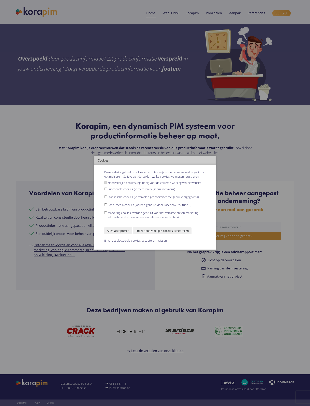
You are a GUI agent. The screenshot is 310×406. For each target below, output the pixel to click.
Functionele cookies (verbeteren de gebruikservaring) (141, 189)
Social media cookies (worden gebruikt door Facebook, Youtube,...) (149, 205)
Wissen (162, 240)
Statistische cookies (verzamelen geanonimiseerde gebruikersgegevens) (153, 197)
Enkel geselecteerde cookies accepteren (130, 240)
